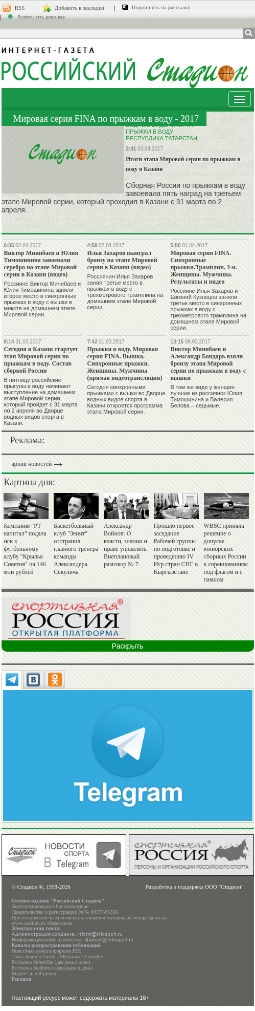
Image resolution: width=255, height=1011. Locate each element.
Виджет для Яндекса (34, 973)
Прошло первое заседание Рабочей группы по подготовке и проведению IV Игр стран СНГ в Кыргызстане (176, 548)
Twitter (49, 956)
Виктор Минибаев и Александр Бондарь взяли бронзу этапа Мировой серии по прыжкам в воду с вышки (208, 363)
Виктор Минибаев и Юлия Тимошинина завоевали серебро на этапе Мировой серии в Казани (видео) (41, 263)
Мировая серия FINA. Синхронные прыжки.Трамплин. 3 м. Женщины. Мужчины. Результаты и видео (203, 267)
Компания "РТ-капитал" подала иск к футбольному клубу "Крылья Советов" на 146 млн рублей (25, 548)
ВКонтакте (71, 956)
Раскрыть (127, 646)
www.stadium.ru (28, 923)
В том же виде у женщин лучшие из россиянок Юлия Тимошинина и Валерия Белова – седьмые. (206, 396)
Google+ (94, 956)
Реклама (22, 979)
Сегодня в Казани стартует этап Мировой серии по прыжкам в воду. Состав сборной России (41, 360)
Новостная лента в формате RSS (47, 951)
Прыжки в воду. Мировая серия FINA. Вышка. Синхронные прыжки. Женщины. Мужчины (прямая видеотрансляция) (124, 363)
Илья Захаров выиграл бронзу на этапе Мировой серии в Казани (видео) (122, 260)
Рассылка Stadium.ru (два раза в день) (52, 968)
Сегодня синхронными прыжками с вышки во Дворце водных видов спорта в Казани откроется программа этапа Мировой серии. (126, 399)
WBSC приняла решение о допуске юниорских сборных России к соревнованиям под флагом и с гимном (226, 552)
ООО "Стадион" (224, 887)
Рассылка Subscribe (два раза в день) (51, 962)
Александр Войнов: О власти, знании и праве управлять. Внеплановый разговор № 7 (126, 545)
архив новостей (32, 463)
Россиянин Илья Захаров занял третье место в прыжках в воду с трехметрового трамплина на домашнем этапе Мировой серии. (125, 291)
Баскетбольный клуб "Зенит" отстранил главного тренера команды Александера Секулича (76, 548)
